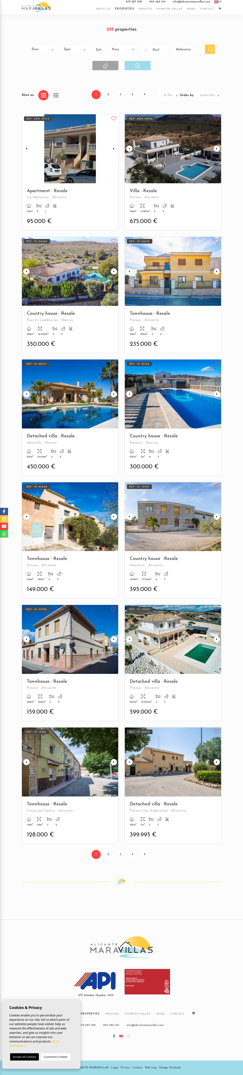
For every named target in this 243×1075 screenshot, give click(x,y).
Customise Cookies (56, 1057)
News (191, 9)
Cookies (137, 1067)
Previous (26, 148)
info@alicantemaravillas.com (191, 2)
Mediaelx (175, 1067)
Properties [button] (124, 9)
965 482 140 (157, 2)
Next (114, 148)
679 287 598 (134, 2)
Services (145, 9)
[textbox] (43, 49)
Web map (151, 1067)
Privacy (125, 1067)
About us (103, 9)
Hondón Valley (169, 9)
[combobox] (42, 49)
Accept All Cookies (24, 1057)
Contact (207, 9)
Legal (114, 1067)
